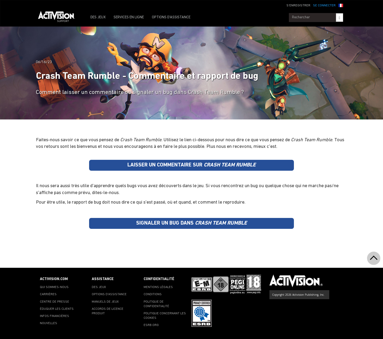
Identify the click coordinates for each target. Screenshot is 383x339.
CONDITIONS (153, 294)
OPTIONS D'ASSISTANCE (171, 17)
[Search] (339, 17)
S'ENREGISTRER (298, 5)
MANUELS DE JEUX (105, 301)
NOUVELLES (48, 323)
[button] (340, 5)
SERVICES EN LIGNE (129, 17)
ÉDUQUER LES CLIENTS (57, 309)
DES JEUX (98, 17)
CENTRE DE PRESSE (54, 301)
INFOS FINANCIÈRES (54, 316)
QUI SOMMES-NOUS (54, 287)
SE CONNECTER (324, 5)
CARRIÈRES (48, 294)
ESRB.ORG (151, 325)
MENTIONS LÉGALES (158, 287)
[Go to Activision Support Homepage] (59, 17)
